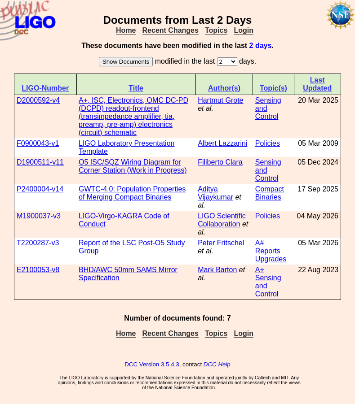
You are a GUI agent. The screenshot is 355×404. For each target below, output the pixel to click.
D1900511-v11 (40, 162)
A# (259, 243)
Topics (216, 30)
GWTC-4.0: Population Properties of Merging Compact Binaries (132, 193)
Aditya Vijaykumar (215, 193)
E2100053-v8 (38, 270)
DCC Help (217, 364)
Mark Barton (217, 270)
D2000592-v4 (38, 100)
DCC (131, 364)
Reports (267, 251)
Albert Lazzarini (222, 143)
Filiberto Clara (220, 162)
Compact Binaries (269, 193)
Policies (267, 143)
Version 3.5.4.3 (159, 364)
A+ (259, 270)
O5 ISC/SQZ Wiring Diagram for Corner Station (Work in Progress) (133, 166)
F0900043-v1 (38, 143)
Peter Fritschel (221, 243)
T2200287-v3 (38, 243)
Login (243, 30)
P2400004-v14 (40, 189)
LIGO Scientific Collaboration (222, 220)
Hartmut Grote (220, 100)
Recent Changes (170, 30)
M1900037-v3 (39, 216)
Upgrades (270, 259)
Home (126, 30)
